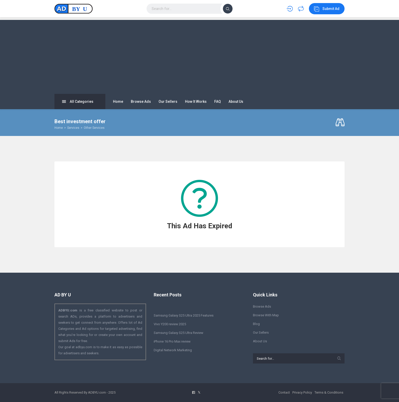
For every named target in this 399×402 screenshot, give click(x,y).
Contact (284, 392)
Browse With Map (266, 315)
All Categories (77, 101)
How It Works (196, 101)
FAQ (217, 101)
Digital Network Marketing (173, 350)
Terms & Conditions (329, 392)
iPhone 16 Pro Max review (172, 341)
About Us (236, 101)
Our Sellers (168, 101)
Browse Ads (141, 101)
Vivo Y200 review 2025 (170, 324)
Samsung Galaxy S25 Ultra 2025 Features (183, 315)
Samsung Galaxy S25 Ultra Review (178, 333)
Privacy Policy (302, 392)
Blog (256, 324)
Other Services (94, 128)
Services (73, 128)
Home (118, 101)
